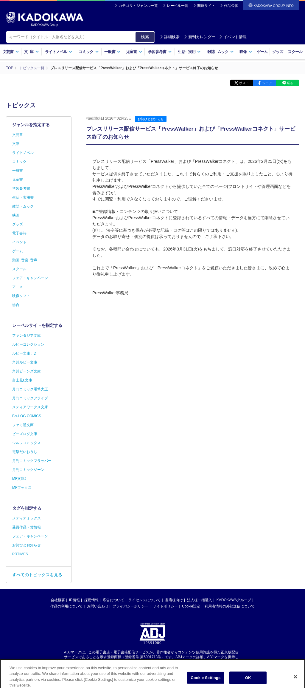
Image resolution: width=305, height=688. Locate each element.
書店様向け (174, 600)
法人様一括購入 (199, 600)
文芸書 (11, 52)
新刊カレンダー (199, 37)
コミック (89, 52)
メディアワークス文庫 (30, 407)
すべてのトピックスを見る (37, 574)
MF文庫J (19, 479)
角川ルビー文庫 (24, 362)
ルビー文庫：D (24, 353)
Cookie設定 (191, 606)
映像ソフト (21, 296)
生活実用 (189, 52)
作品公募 (231, 6)
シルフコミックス (26, 443)
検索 (145, 36)
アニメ (17, 287)
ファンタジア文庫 (26, 335)
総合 (15, 305)
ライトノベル (58, 52)
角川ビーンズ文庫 (26, 371)
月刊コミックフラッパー (32, 461)
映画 (15, 215)
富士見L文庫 (22, 380)
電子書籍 (19, 233)
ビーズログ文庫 (24, 434)
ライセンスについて (144, 600)
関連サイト (206, 6)
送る (290, 83)
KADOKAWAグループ (234, 600)
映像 (245, 52)
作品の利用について (66, 606)
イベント (19, 242)
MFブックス (22, 488)
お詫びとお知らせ (151, 119)
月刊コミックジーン (28, 470)
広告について (113, 600)
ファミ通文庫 (23, 425)
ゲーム (262, 52)
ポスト (244, 83)
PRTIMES (20, 554)
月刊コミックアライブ (30, 398)
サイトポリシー (165, 606)
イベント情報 (233, 37)
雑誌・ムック (23, 206)
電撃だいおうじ (24, 452)
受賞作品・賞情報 (26, 527)
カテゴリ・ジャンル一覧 (138, 6)
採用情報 (91, 600)
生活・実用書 (23, 197)
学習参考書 (160, 52)
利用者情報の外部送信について (230, 606)
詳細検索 (170, 37)
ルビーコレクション (28, 344)
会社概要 (58, 600)
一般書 (112, 52)
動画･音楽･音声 (24, 260)
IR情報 (74, 600)
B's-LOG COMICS (26, 416)
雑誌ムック (220, 52)
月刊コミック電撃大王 (30, 389)
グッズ (277, 52)
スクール (295, 52)
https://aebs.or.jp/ (131, 662)
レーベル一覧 (177, 6)
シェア (267, 83)
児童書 (134, 52)
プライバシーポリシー (130, 606)
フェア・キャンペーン (30, 278)
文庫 (15, 144)
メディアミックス (26, 518)
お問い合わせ (97, 606)
